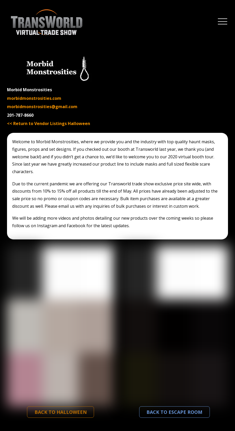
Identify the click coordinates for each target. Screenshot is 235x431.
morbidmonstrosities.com (34, 98)
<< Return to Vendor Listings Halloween (48, 123)
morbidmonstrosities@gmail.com (42, 106)
